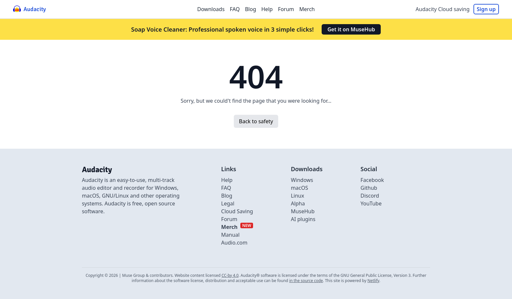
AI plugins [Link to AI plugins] (303, 219)
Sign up (486, 9)
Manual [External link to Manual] (230, 234)
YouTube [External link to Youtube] (371, 203)
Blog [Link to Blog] (226, 195)
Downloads (211, 9)
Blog (250, 9)
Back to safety (256, 121)
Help (267, 9)
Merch (307, 9)
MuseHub (303, 211)
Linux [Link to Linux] (297, 195)
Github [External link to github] (368, 187)
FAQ (235, 9)
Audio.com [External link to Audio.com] (234, 242)
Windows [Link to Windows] (302, 180)
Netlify (373, 280)
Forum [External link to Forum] (229, 219)
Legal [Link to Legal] (227, 203)
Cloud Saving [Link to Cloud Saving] (237, 211)
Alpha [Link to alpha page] (298, 203)
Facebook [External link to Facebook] (372, 180)
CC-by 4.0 (229, 275)
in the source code (306, 280)
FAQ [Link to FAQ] (226, 187)
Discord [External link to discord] (369, 195)
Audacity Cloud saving (443, 9)
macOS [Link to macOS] (299, 187)
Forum (286, 9)
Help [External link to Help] (226, 180)
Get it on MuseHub (351, 29)
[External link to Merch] (237, 227)
